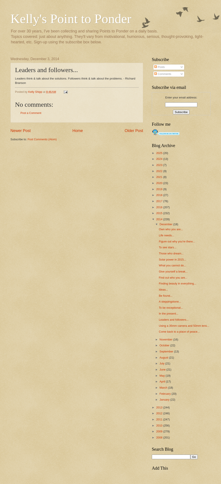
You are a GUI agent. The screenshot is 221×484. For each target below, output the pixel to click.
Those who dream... (171, 253)
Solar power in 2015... (172, 259)
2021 (159, 177)
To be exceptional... (171, 307)
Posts (159, 67)
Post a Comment (30, 113)
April (162, 381)
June (162, 369)
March (163, 387)
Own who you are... (171, 229)
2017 (159, 201)
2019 (159, 189)
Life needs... (166, 235)
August (164, 357)
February (165, 393)
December (166, 224)
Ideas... (163, 289)
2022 (159, 171)
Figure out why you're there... (177, 241)
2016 (159, 207)
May (162, 375)
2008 (159, 437)
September (166, 351)
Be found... (165, 295)
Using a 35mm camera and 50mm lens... (184, 325)
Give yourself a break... (173, 271)
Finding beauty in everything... (177, 283)
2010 (159, 425)
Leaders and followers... (174, 319)
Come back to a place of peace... (179, 331)
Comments (162, 74)
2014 (159, 219)
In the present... (168, 313)
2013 (159, 407)
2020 (159, 183)
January (164, 399)
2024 (159, 159)
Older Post (134, 131)
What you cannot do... (172, 265)
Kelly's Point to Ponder (70, 19)
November (166, 339)
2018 (159, 195)
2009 (159, 431)
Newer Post (20, 131)
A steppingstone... (170, 301)
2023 (159, 165)
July (162, 363)
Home (77, 131)
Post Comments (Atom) (42, 139)
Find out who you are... (173, 277)
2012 (159, 413)
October (164, 345)
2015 (159, 213)
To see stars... (167, 247)
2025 (159, 153)
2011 (159, 419)
